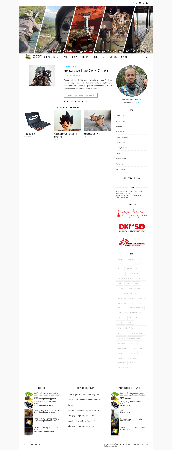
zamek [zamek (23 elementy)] (133, 363)
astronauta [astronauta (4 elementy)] (133, 259)
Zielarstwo (120, 169)
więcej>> (137, 102)
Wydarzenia (121, 158)
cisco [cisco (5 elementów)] (120, 269)
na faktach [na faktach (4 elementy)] (134, 318)
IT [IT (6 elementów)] (119, 293)
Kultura (119, 126)
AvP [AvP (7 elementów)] (119, 264)
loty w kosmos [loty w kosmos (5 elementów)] (136, 308)
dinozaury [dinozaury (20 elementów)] (132, 269)
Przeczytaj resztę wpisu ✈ (81, 95)
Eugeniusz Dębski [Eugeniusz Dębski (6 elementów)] (126, 278)
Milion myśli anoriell (123, 193)
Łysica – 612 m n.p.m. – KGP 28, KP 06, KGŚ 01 (46, 429)
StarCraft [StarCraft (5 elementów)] (122, 348)
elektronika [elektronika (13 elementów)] (132, 274)
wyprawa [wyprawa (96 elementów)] (122, 363)
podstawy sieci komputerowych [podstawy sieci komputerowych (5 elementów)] (125, 328)
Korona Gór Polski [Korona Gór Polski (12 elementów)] (132, 293)
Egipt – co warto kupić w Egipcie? (47, 410)
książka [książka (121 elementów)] (121, 308)
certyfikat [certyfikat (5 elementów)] (140, 264)
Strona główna (51, 57)
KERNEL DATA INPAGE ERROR (46, 419)
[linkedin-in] (143, 3)
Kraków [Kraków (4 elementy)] (139, 303)
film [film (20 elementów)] (120, 283)
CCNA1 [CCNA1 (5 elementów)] (128, 264)
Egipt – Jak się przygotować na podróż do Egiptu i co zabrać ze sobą (46, 395)
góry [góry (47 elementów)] (136, 283)
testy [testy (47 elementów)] (120, 358)
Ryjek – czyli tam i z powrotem (128, 195)
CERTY (74, 57)
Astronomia (120, 116)
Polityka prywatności (110, 446)
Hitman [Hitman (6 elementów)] (121, 288)
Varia (118, 153)
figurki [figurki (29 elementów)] (141, 278)
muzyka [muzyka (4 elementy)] (121, 318)
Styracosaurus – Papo (92, 133)
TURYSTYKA (99, 57)
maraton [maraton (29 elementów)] (122, 313)
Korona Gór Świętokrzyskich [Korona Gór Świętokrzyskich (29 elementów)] (131, 298)
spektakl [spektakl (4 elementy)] (122, 343)
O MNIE (65, 57)
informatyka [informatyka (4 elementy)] (134, 288)
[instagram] (136, 3)
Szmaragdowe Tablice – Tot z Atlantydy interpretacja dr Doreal (84, 399)
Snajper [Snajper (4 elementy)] (121, 338)
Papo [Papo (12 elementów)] (130, 322)
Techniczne (120, 142)
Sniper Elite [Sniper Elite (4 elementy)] (134, 338)
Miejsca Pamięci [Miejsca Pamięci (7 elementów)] (137, 313)
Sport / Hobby (122, 137)
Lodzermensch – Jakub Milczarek (129, 191)
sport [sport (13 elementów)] (133, 343)
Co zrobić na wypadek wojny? (131, 419)
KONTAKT (124, 57)
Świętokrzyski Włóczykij (77, 394)
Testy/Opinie (70, 66)
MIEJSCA (113, 57)
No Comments (77, 75)
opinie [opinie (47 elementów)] (120, 322)
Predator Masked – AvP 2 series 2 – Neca (86, 70)
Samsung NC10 (30, 133)
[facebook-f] (133, 3)
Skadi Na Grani (122, 197)
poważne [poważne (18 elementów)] (122, 333)
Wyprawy (120, 164)
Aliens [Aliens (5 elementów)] (121, 259)
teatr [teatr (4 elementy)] (120, 353)
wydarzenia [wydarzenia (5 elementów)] (133, 358)
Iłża (121, 410)
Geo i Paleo (120, 121)
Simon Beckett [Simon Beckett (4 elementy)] (136, 333)
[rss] (146, 3)
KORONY (84, 57)
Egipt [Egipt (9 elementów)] (120, 274)
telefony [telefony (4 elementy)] (132, 353)
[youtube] (140, 3)
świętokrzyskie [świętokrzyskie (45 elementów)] (125, 368)
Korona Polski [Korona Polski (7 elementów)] (124, 303)
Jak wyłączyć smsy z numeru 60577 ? (45, 402)
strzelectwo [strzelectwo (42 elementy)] (138, 348)
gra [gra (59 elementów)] (127, 283)
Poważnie (120, 132)
